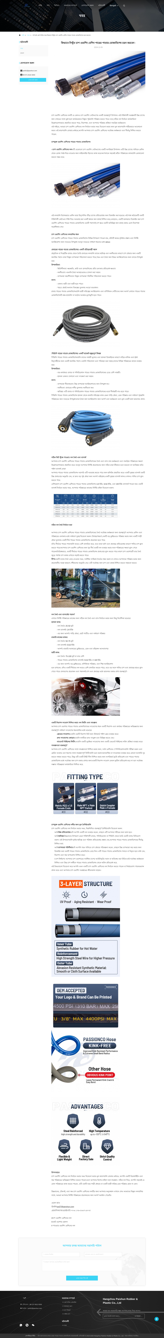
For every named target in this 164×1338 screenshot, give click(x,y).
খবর (28, 35)
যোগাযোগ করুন (87, 5)
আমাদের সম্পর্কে (70, 5)
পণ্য (48, 5)
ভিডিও (56, 5)
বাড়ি (40, 5)
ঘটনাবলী (101, 5)
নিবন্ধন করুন (138, 1316)
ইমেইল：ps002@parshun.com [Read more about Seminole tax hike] (31, 1308)
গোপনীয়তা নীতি (30, 1336)
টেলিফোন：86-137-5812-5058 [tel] (31, 1304)
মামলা (22, 53)
